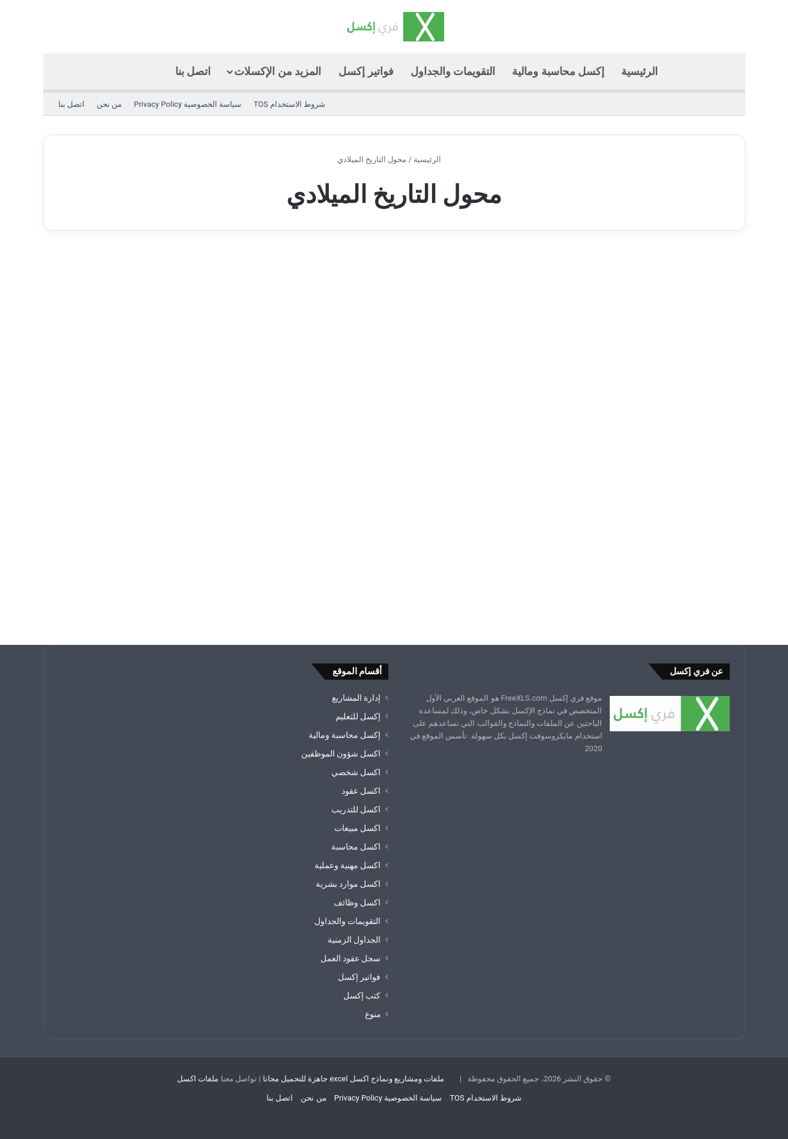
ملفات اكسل (197, 1078)
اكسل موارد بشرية (348, 884)
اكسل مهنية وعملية (347, 865)
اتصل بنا (193, 71)
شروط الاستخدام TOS (289, 104)
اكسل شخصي (355, 772)
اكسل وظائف (357, 902)
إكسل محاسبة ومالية (558, 71)
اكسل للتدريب (355, 809)
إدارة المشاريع (356, 697)
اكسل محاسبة (355, 846)
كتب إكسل (361, 995)
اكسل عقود (360, 791)
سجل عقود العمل (350, 958)
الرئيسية (639, 71)
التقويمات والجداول (453, 71)
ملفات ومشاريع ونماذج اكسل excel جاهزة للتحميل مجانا (354, 1078)
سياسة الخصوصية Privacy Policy (187, 104)
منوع (373, 1014)
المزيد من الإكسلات (277, 71)
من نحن (109, 104)
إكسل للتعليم (357, 716)
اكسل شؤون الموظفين (341, 753)
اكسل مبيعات (357, 828)
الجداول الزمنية (354, 939)
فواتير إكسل (365, 71)
